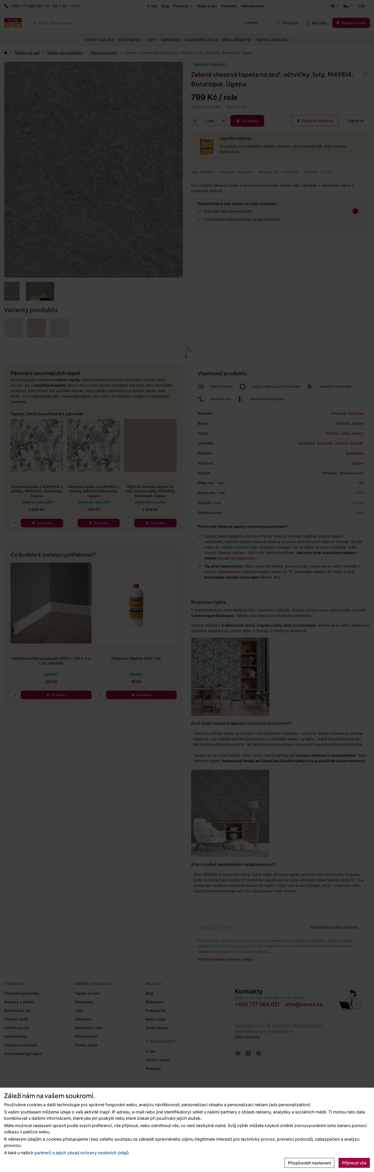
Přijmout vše (354, 1162)
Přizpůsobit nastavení (309, 1162)
